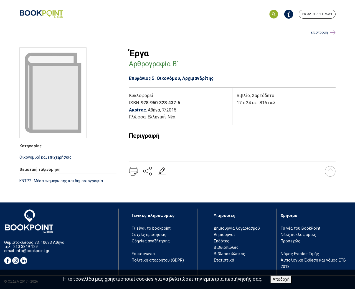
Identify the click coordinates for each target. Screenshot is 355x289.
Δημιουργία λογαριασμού (237, 228)
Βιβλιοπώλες (226, 247)
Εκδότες (221, 241)
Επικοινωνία (143, 254)
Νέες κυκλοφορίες (298, 234)
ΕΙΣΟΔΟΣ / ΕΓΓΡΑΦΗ (317, 14)
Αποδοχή (281, 279)
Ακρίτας (137, 110)
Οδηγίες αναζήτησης (151, 241)
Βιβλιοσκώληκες (229, 254)
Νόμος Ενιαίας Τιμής (300, 254)
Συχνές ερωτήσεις (149, 234)
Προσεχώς (290, 241)
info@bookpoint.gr (32, 251)
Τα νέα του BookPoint (300, 228)
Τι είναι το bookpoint (151, 228)
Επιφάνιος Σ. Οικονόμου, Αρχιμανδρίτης (171, 78)
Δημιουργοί (224, 234)
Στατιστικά (224, 260)
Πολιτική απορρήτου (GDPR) (158, 260)
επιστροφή (323, 33)
